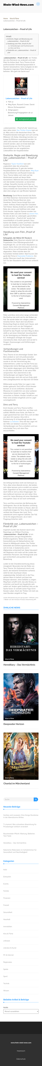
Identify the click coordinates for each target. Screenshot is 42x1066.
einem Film (33, 214)
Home (5, 18)
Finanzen (6, 898)
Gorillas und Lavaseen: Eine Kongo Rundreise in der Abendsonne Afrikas (20, 816)
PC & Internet (8, 955)
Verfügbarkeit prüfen (27, 119)
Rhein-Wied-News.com (18, 4)
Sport (5, 976)
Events (6, 884)
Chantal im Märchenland (16, 783)
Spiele (5, 969)
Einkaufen (7, 877)
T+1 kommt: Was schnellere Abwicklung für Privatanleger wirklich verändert (19, 826)
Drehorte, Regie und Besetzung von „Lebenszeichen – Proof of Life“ (19, 40)
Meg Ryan (35, 171)
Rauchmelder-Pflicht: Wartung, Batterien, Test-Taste (19, 835)
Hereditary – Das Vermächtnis (19, 664)
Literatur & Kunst (9, 948)
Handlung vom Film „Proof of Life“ (19, 44)
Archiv (5, 1007)
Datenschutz (21, 1059)
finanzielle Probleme (25, 256)
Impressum (21, 1051)
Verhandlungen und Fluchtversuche (22, 46)
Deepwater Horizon (13, 724)
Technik (6, 983)
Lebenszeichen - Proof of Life (19, 98)
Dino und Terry (15, 48)
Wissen (6, 991)
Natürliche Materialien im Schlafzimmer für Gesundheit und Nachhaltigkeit (20, 851)
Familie (6, 891)
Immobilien (7, 926)
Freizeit (6, 905)
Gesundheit (7, 912)
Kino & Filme (14, 18)
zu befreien (14, 421)
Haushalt (6, 919)
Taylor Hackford (17, 164)
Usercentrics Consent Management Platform (21, 305)
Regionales (7, 962)
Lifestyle (6, 941)
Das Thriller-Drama (24, 130)
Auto (5, 870)
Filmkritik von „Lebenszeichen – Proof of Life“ (21, 51)
